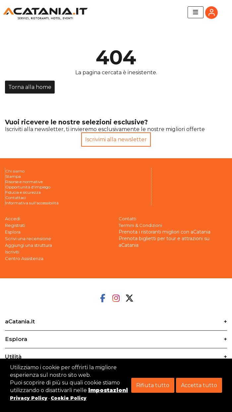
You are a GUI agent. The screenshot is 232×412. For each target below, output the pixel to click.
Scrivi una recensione (28, 238)
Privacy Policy (28, 398)
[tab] (116, 319)
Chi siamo (15, 171)
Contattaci (15, 197)
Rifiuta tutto (152, 385)
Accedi (12, 218)
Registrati (15, 225)
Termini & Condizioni (140, 225)
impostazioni (108, 390)
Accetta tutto (199, 385)
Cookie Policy (69, 398)
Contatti (127, 218)
